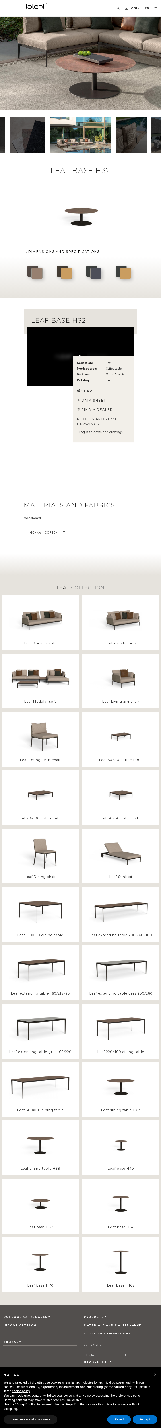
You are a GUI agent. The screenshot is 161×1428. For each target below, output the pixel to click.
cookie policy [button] (21, 1391)
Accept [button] (145, 1419)
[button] (155, 1374)
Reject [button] (119, 1419)
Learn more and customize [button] (30, 1419)
